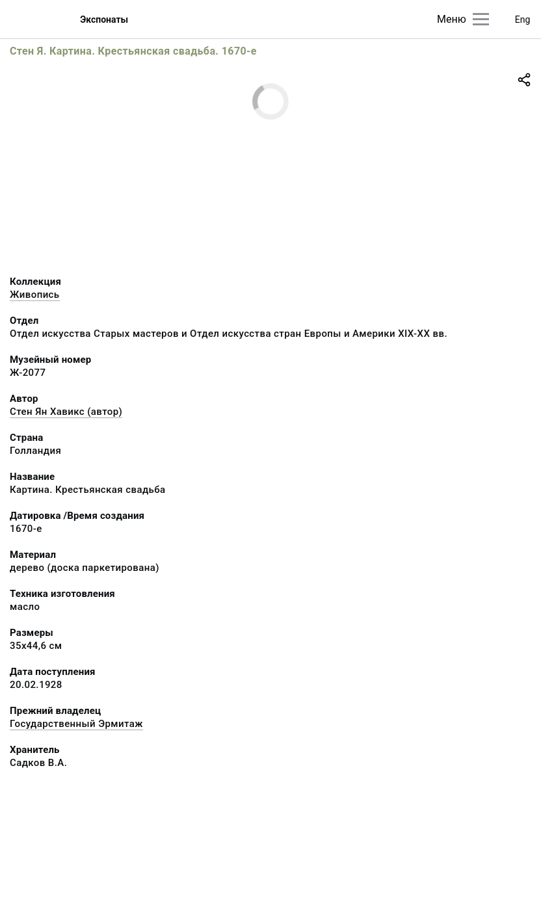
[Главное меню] (480, 19)
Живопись (35, 294)
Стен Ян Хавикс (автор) (66, 411)
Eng (523, 19)
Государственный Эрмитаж (76, 724)
